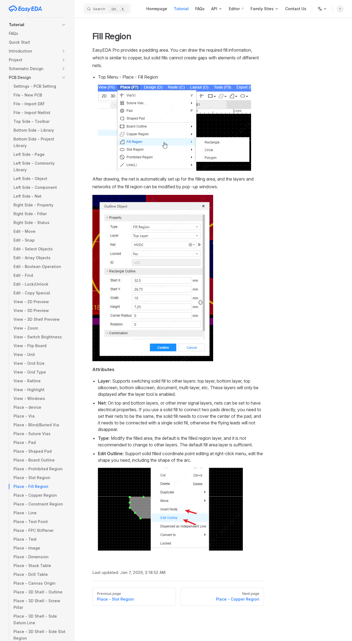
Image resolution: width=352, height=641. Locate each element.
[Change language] (322, 9)
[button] (37, 24)
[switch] (340, 9)
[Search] (107, 9)
